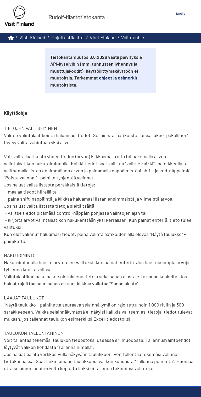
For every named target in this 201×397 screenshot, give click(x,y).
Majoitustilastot (67, 37)
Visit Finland (32, 37)
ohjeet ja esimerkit (118, 78)
